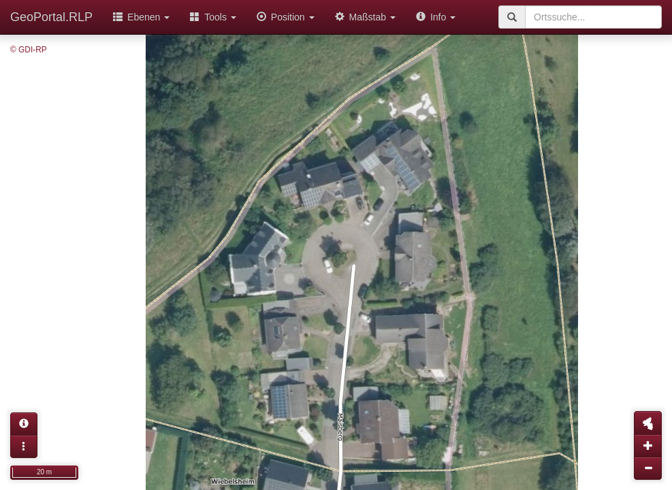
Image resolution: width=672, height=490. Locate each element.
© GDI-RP (28, 49)
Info (435, 17)
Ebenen (141, 17)
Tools (213, 17)
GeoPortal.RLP (51, 17)
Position (286, 17)
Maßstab (365, 17)
